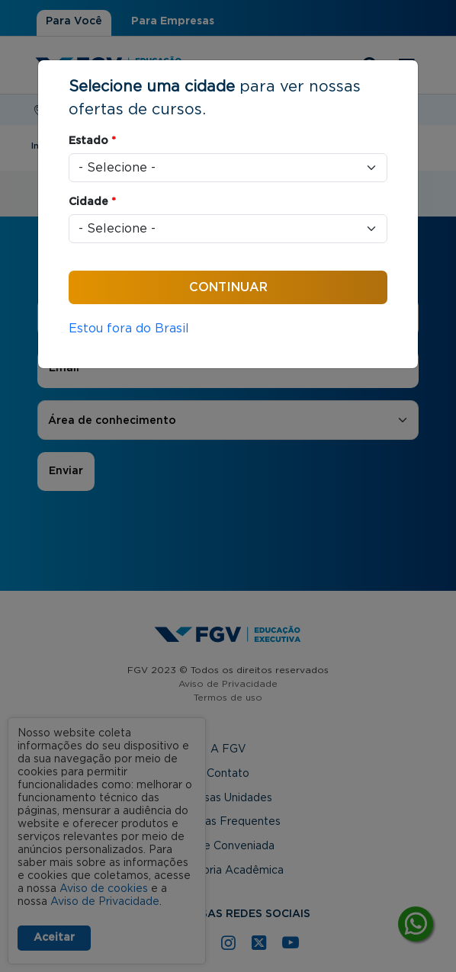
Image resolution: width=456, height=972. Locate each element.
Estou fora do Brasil (129, 328)
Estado (92, 141)
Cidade (92, 202)
